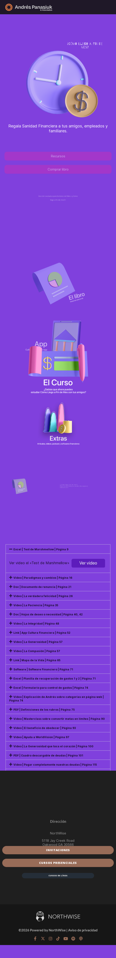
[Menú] (107, 7)
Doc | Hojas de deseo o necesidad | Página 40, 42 (48, 734)
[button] (58, 668)
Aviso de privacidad (83, 930)
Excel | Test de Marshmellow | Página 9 (40, 668)
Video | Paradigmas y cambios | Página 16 (42, 697)
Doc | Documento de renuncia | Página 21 (42, 706)
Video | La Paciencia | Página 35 (35, 724)
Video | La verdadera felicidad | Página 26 (43, 715)
